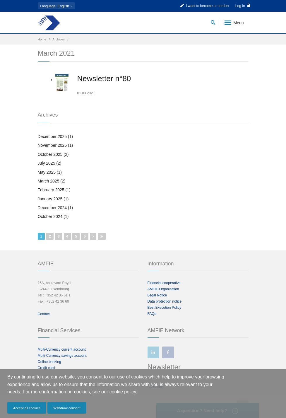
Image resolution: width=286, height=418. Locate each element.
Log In (242, 6)
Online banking (49, 362)
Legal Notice (157, 295)
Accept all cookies (26, 408)
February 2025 (51, 189)
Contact (44, 314)
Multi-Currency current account (62, 349)
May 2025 (47, 172)
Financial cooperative (164, 283)
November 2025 (52, 145)
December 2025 (52, 136)
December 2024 (52, 207)
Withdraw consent (67, 408)
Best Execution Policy (164, 308)
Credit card (46, 368)
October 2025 (50, 154)
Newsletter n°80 (104, 78)
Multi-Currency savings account (62, 356)
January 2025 (50, 199)
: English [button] (56, 6)
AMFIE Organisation (163, 289)
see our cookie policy (114, 391)
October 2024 (50, 216)
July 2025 (46, 163)
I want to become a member (205, 6)
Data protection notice (165, 301)
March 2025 (48, 181)
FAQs (152, 314)
